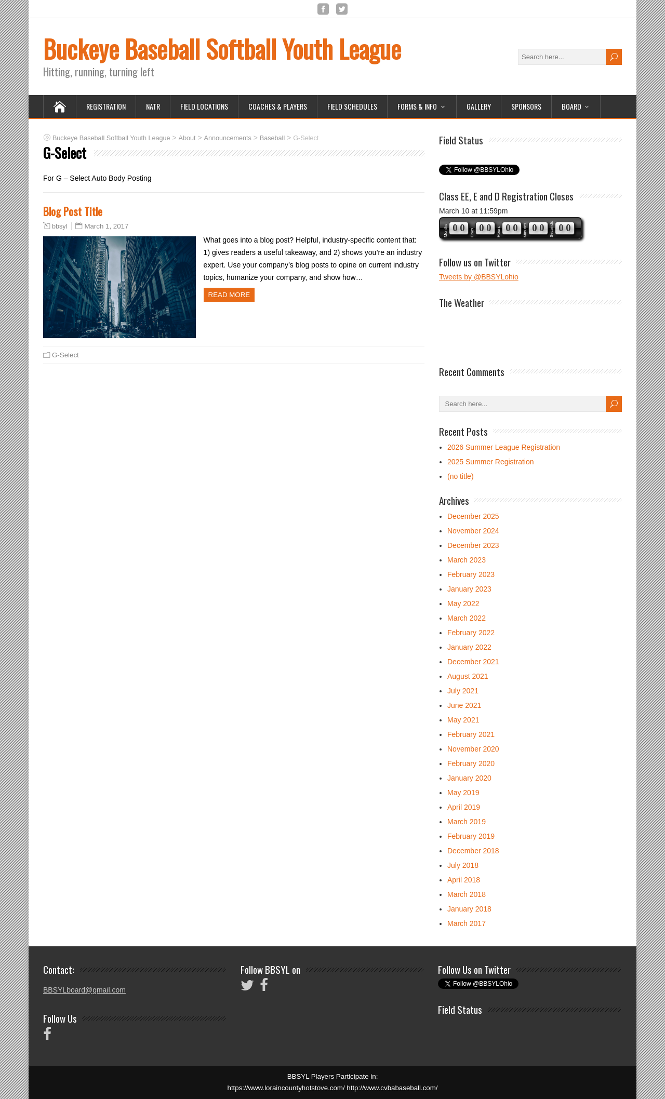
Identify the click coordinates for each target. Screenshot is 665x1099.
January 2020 (469, 778)
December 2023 (473, 545)
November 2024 (473, 531)
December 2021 (473, 662)
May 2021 (463, 720)
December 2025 (473, 516)
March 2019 (466, 821)
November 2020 (473, 749)
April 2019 (463, 807)
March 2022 (466, 618)
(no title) (460, 476)
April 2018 (463, 880)
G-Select (65, 355)
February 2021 (471, 734)
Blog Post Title (72, 211)
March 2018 (466, 894)
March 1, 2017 (106, 226)
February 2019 (471, 836)
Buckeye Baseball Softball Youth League (222, 48)
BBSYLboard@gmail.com (84, 990)
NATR (153, 106)
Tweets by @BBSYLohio (478, 277)
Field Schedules (352, 106)
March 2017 (466, 923)
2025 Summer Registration (490, 462)
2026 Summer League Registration (503, 447)
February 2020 (471, 763)
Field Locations (204, 106)
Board (571, 106)
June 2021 (464, 705)
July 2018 (462, 865)
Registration (106, 106)
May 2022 (463, 603)
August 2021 (467, 676)
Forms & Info (417, 106)
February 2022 (471, 632)
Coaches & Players (277, 106)
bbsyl (59, 226)
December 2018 (473, 851)
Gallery (479, 106)
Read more (229, 295)
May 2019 (463, 792)
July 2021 (462, 691)
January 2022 (469, 647)
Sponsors (526, 106)
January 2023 (469, 589)
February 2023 (471, 574)
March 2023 (466, 560)
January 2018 (469, 909)
